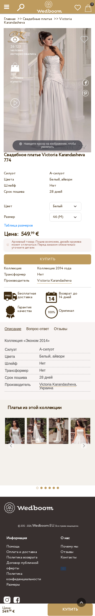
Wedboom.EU (43, 525)
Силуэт (10, 173)
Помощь (13, 546)
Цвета (9, 179)
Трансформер (15, 274)
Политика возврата (21, 557)
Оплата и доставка (21, 552)
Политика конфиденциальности (23, 576)
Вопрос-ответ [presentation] (37, 329)
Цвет (8, 206)
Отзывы (67, 552)
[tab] (15, 329)
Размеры (13, 584)
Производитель (16, 280)
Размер (9, 217)
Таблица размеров (18, 225)
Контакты (69, 557)
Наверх (81, 602)
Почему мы (69, 546)
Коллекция (12, 268)
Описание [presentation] (13, 329)
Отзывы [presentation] (60, 329)
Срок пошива (14, 192)
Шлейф (10, 185)
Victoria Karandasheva (54, 280)
